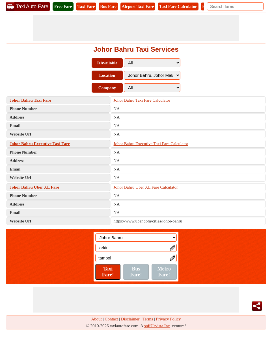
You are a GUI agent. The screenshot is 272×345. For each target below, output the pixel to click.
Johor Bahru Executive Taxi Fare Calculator (151, 143)
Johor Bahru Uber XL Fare (34, 187)
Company (107, 88)
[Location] (136, 237)
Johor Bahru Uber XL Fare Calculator (146, 187)
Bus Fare (108, 6)
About (96, 319)
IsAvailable (107, 63)
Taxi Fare (86, 6)
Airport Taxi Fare (138, 6)
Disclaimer (130, 319)
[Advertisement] (136, 28)
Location (107, 75)
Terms (148, 319)
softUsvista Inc (157, 326)
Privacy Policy (168, 319)
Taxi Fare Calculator (178, 6)
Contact (111, 319)
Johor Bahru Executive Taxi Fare (40, 143)
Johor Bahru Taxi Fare (30, 100)
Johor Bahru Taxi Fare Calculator (142, 100)
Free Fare (63, 6)
